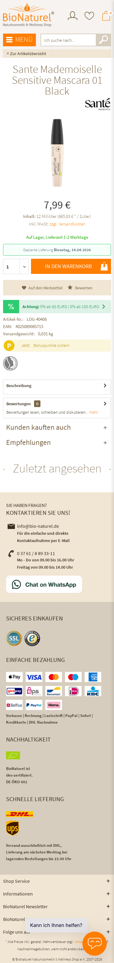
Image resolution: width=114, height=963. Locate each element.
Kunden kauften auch (38, 427)
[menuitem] (73, 16)
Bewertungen (18, 403)
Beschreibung (18, 385)
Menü (19, 39)
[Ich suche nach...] (75, 40)
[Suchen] (103, 40)
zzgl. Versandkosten (67, 224)
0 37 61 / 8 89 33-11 (31, 553)
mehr (93, 412)
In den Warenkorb (76, 266)
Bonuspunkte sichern (51, 345)
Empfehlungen (28, 442)
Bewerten (79, 288)
